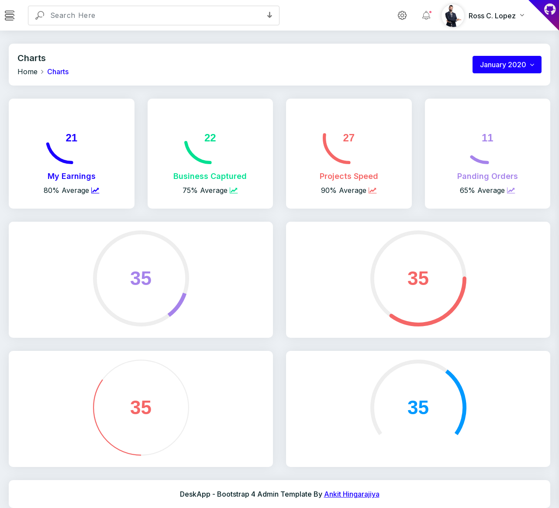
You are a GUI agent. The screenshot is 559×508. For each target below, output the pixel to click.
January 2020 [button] (504, 64)
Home (27, 71)
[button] (270, 15)
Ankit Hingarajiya (352, 494)
